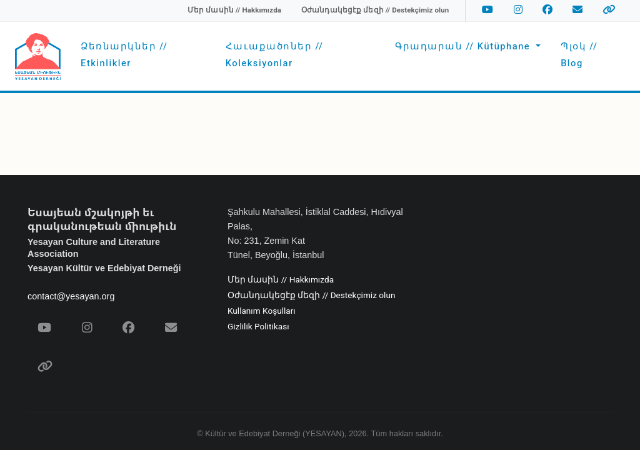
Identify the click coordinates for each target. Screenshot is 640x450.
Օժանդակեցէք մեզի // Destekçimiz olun (311, 295)
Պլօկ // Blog (579, 54)
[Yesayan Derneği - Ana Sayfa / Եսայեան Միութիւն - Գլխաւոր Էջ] (38, 56)
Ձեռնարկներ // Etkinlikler (124, 54)
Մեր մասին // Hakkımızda (281, 280)
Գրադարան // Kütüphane (464, 46)
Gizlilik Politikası (258, 326)
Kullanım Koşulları (262, 311)
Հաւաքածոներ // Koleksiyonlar (275, 54)
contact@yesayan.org (71, 296)
